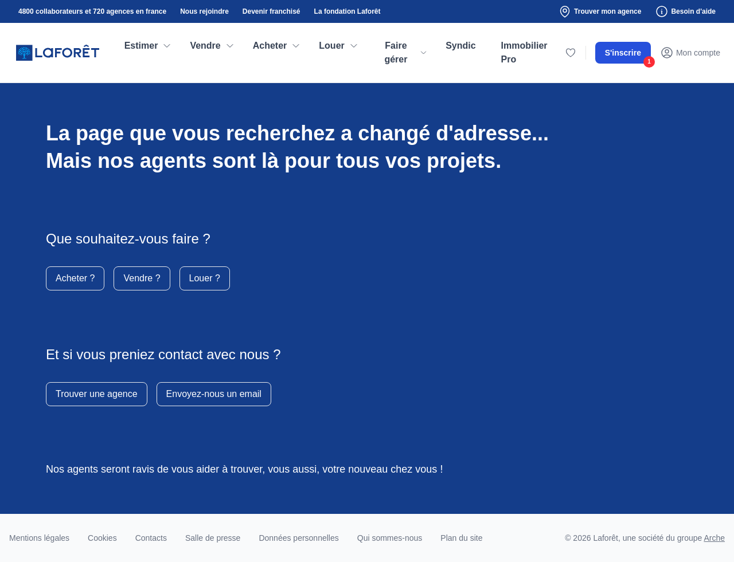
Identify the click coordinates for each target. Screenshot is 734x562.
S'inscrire (628, 56)
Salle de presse (213, 538)
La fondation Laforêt (347, 11)
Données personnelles (298, 538)
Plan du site (461, 538)
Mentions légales (39, 538)
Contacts (151, 538)
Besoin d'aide (685, 11)
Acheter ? (75, 278)
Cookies (102, 538)
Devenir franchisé (271, 11)
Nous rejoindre (204, 11)
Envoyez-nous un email (213, 394)
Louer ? (204, 278)
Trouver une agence (97, 394)
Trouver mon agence (599, 11)
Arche (714, 538)
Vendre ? (141, 278)
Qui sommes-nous (390, 538)
